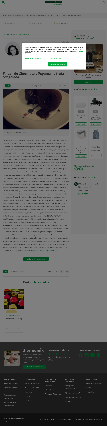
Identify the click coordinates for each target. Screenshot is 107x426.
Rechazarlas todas (56, 58)
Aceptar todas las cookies (58, 64)
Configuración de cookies (33, 58)
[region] (54, 56)
